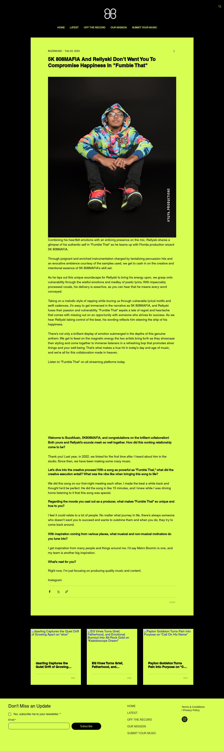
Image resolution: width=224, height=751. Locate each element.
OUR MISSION (136, 726)
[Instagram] (184, 719)
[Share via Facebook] (49, 591)
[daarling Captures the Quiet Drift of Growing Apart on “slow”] (56, 643)
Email (12, 719)
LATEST (132, 712)
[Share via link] (66, 591)
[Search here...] (196, 6)
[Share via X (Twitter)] (58, 591)
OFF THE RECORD (139, 719)
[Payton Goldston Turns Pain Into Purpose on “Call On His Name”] (168, 643)
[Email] (37, 726)
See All (190, 622)
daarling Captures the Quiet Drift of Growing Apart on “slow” (52, 665)
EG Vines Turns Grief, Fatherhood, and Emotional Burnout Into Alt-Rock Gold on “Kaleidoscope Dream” (109, 665)
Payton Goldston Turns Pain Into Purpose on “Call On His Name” (167, 665)
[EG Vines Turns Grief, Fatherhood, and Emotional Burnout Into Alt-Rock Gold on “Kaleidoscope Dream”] (112, 643)
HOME (131, 706)
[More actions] (174, 51)
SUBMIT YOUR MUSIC (139, 733)
